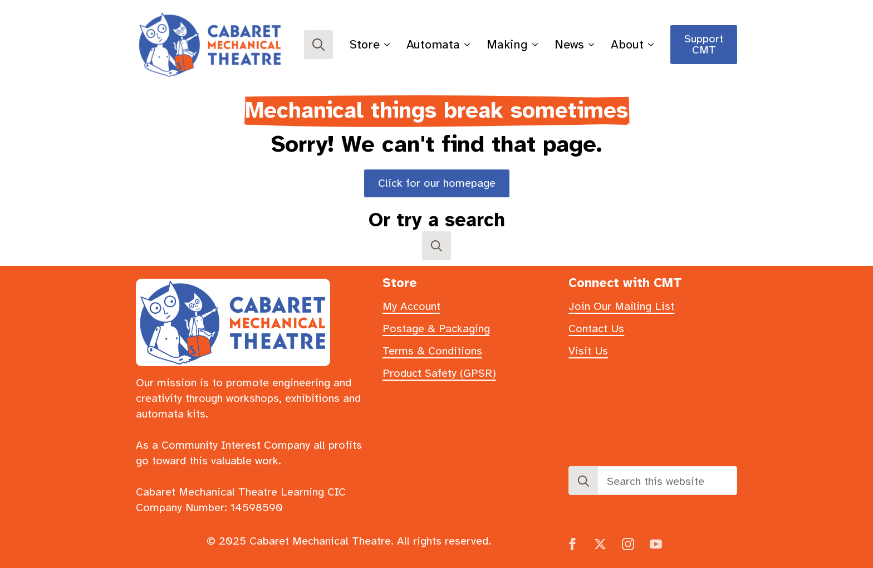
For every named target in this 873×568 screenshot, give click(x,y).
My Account (411, 306)
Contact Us (596, 329)
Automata (433, 44)
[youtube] (655, 544)
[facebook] (572, 544)
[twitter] (600, 544)
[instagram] (628, 544)
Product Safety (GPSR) (439, 373)
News (569, 44)
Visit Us (588, 351)
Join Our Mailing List (621, 306)
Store (365, 44)
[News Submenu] (593, 44)
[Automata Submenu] (469, 44)
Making (507, 44)
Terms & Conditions (432, 351)
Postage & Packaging (436, 329)
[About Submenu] (653, 44)
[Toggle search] (318, 44)
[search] (583, 481)
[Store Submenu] (389, 44)
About (627, 44)
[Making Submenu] (537, 44)
